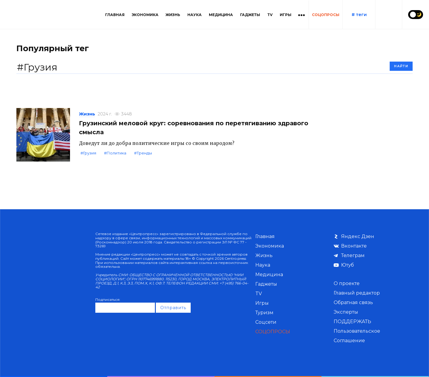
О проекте (347, 283)
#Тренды (143, 153)
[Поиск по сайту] (388, 14)
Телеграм (353, 255)
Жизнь (173, 14)
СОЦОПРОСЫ (325, 14)
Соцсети (265, 322)
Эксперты (346, 312)
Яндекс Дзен (357, 236)
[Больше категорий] (301, 14)
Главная (115, 14)
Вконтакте (354, 246)
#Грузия (88, 153)
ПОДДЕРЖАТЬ (352, 321)
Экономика (145, 14)
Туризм (264, 312)
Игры (285, 14)
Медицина (221, 14)
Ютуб (347, 265)
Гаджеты (250, 14)
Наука (194, 14)
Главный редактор (357, 293)
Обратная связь (353, 302)
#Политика (115, 153)
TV (270, 14)
